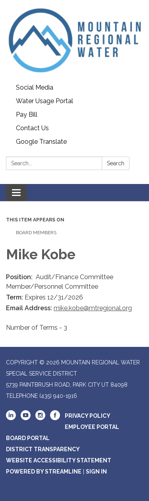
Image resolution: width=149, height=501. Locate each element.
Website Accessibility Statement (58, 460)
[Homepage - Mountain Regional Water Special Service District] (74, 40)
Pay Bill (26, 114)
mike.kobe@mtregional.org (93, 308)
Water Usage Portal (44, 101)
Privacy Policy (87, 416)
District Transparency (43, 449)
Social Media (34, 87)
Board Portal (28, 438)
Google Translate (41, 141)
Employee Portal (92, 427)
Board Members (36, 232)
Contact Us (32, 128)
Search (115, 163)
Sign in (96, 471)
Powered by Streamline (43, 471)
